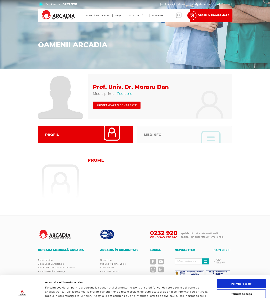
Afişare (180, 292)
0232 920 (70, 4)
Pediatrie (124, 94)
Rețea (119, 15)
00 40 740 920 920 (163, 237)
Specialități (137, 15)
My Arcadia (200, 4)
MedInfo (158, 15)
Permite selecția (241, 270)
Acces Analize (172, 4)
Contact (224, 4)
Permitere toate (241, 260)
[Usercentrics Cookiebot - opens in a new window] (22, 292)
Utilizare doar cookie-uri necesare (241, 282)
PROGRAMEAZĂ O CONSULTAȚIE (117, 105)
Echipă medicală (97, 15)
